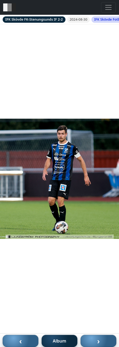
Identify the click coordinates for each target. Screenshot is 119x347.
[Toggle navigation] (108, 7)
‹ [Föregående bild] (20, 341)
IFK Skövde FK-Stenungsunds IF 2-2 (34, 19)
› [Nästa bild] (98, 341)
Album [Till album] (59, 341)
